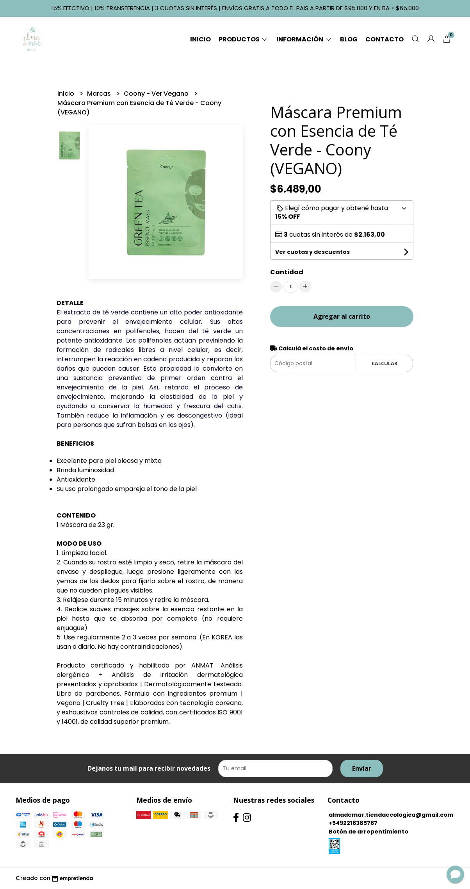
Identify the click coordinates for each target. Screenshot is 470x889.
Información (304, 39)
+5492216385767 (353, 823)
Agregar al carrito (341, 316)
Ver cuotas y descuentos (312, 252)
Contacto (384, 39)
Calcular (384, 363)
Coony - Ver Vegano (157, 93)
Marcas (99, 93)
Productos (244, 39)
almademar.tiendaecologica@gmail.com (391, 815)
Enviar (361, 768)
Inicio (200, 39)
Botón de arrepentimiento (368, 831)
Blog (349, 39)
